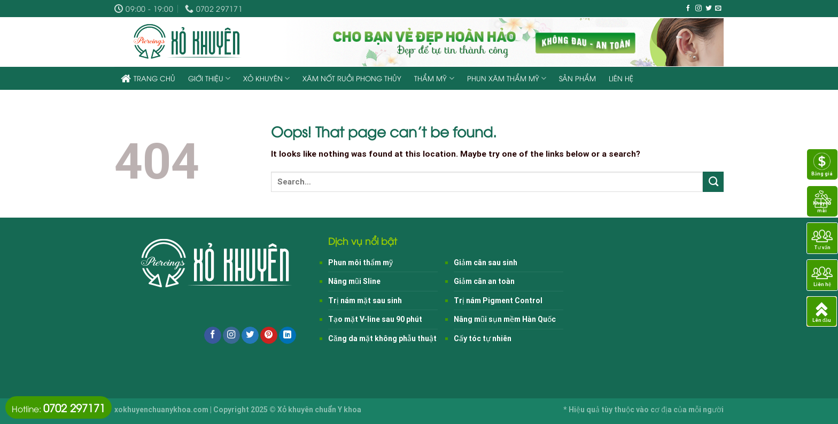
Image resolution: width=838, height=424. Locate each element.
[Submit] (713, 182)
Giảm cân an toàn (484, 281)
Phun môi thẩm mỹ (360, 262)
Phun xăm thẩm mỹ (506, 78)
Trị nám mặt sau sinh (365, 300)
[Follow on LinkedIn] (287, 335)
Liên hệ (621, 78)
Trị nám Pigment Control (498, 300)
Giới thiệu (209, 78)
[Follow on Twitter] (708, 8)
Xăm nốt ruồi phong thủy (351, 78)
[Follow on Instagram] (698, 8)
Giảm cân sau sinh (485, 262)
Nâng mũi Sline (354, 281)
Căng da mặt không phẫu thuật (382, 338)
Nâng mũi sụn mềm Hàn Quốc (505, 319)
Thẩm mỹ (434, 78)
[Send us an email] (718, 8)
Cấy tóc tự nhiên (482, 338)
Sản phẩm (577, 78)
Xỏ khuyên (266, 78)
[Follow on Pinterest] (268, 335)
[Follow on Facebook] (688, 8)
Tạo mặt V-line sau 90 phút (375, 319)
